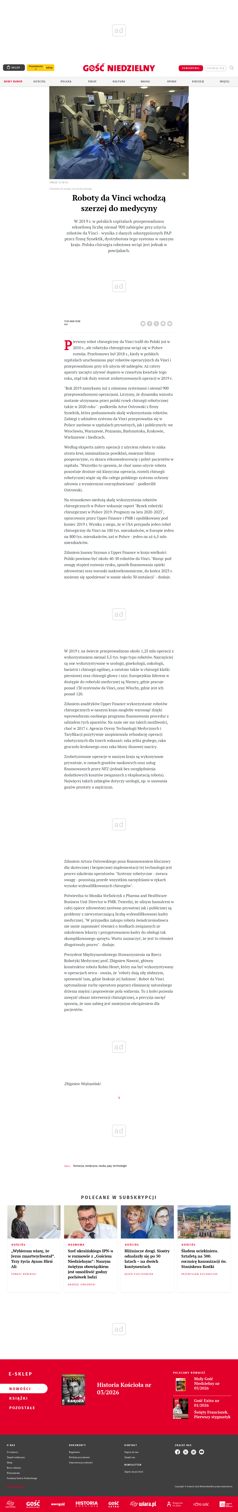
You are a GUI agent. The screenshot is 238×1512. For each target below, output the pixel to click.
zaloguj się (215, 68)
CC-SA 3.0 (63, 182)
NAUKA (102, 1166)
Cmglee (53, 182)
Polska (66, 81)
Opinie (171, 81)
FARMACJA (78, 1166)
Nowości (17, 1389)
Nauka (145, 81)
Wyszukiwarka (231, 67)
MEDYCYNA (91, 1166)
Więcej (224, 81)
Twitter (157, 322)
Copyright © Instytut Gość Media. (190, 1486)
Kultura (119, 81)
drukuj (163, 322)
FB (150, 322)
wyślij (170, 322)
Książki (17, 1398)
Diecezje (198, 81)
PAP (109, 1166)
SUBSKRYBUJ (191, 68)
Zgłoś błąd (15, 1486)
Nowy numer (13, 81)
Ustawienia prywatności (81, 1462)
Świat (92, 81)
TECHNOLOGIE (120, 1166)
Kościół (39, 81)
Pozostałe (17, 1408)
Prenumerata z (36, 67)
